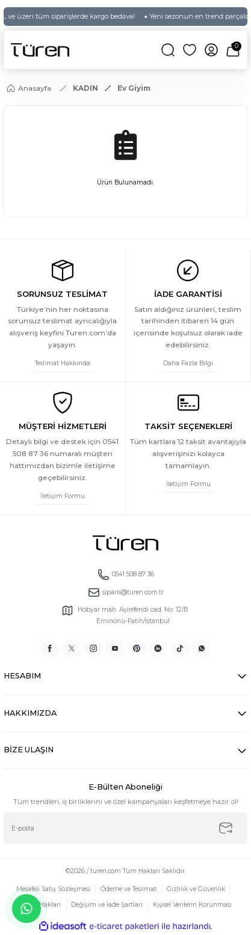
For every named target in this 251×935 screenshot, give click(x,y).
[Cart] (233, 50)
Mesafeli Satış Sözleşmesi (53, 889)
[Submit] (225, 828)
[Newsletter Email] (125, 828)
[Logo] (40, 50)
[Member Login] (211, 50)
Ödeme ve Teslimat (128, 889)
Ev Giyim (133, 88)
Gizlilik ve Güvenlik (196, 889)
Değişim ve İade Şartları (107, 905)
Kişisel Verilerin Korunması (192, 905)
